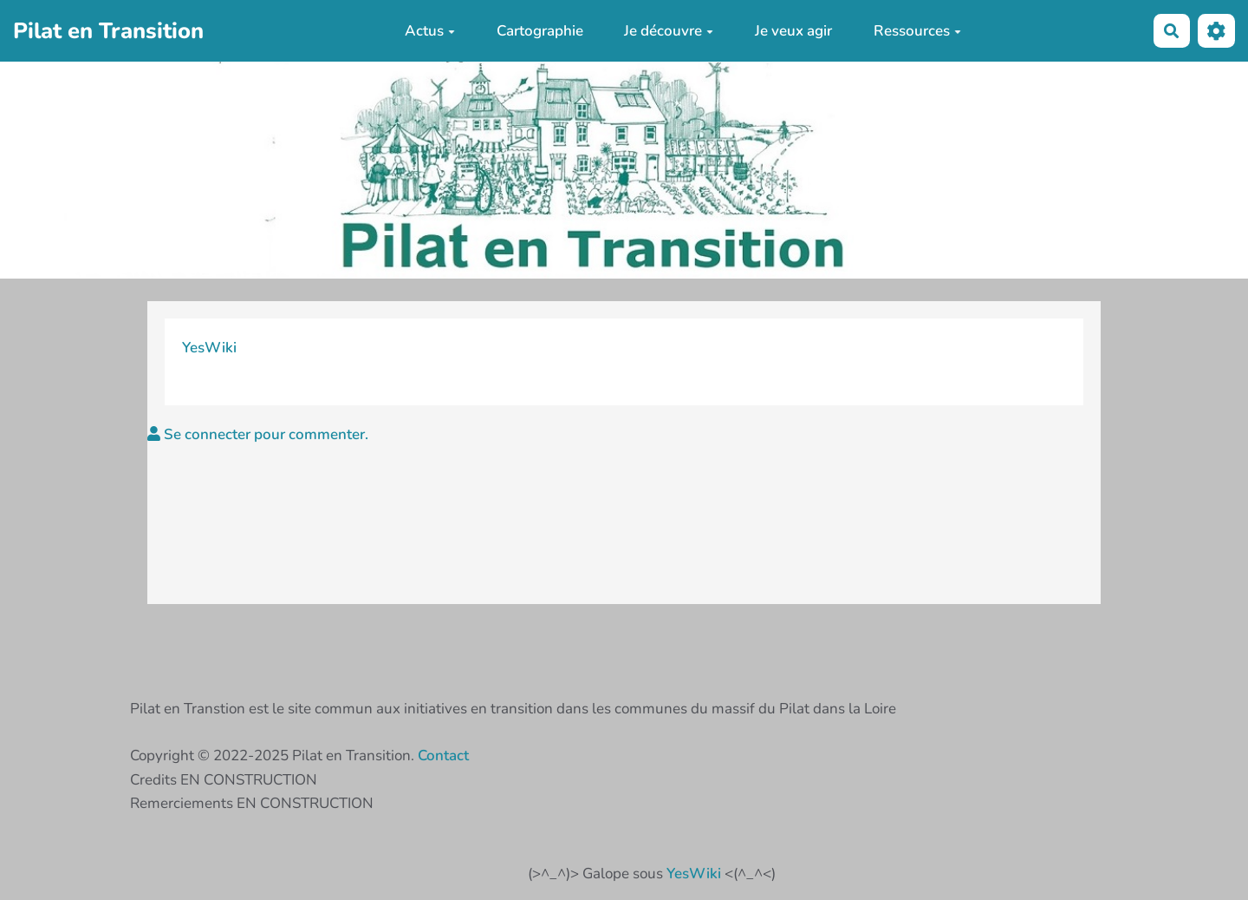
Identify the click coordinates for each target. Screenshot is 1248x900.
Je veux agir (793, 31)
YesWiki (209, 348)
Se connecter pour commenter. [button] (257, 434)
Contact (443, 755)
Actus (430, 31)
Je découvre (668, 31)
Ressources (917, 31)
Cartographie (540, 31)
